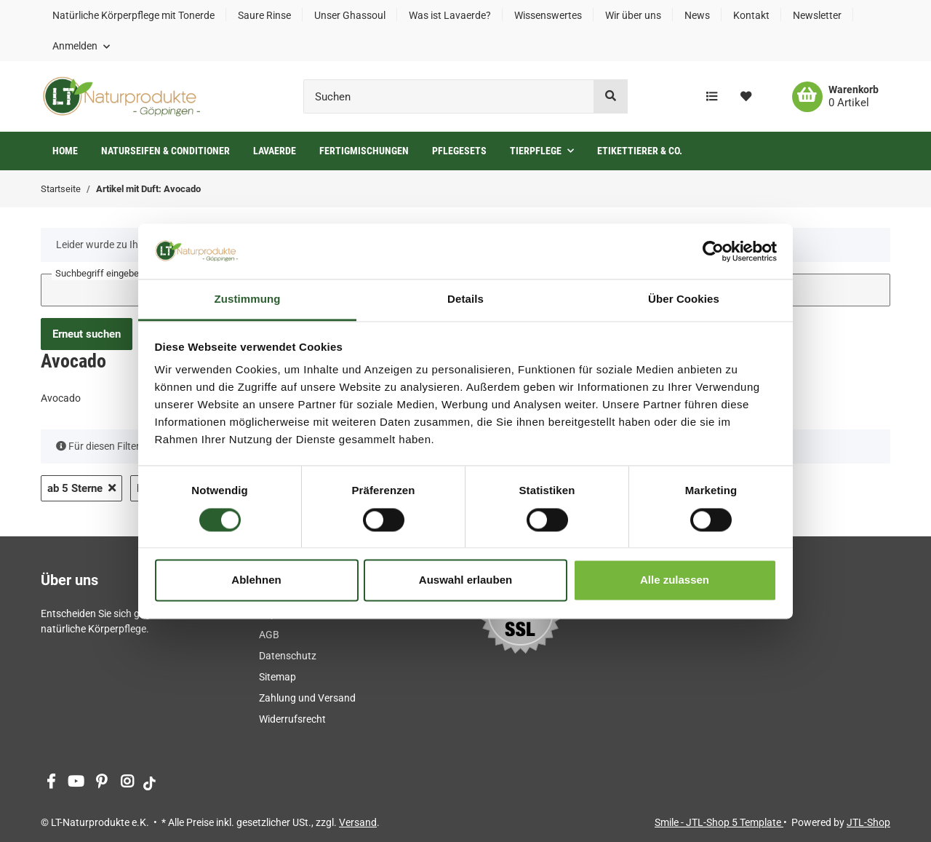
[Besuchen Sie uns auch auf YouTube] (76, 783)
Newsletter (817, 15)
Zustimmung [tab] (248, 299)
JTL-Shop (868, 822)
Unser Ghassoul (349, 15)
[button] (81, 46)
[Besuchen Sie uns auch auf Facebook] (50, 783)
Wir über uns (633, 15)
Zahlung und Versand (307, 698)
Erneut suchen (86, 334)
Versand (358, 822)
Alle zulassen (674, 580)
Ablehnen (256, 580)
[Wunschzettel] (746, 96)
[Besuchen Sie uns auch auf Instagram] (127, 783)
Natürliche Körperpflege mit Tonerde (133, 15)
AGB (269, 634)
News (697, 15)
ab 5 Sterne (81, 488)
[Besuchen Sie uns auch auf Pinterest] (101, 783)
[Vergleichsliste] (712, 96)
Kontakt (751, 15)
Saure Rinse (264, 15)
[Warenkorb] (835, 97)
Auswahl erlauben (465, 580)
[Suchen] (448, 96)
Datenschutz (287, 656)
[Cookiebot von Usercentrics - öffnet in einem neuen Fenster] (713, 251)
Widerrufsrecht (292, 719)
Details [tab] (465, 299)
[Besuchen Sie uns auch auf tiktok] (149, 783)
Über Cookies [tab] (683, 299)
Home (65, 150)
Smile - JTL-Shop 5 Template (719, 822)
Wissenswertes (548, 15)
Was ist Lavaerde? (450, 15)
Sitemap (277, 677)
